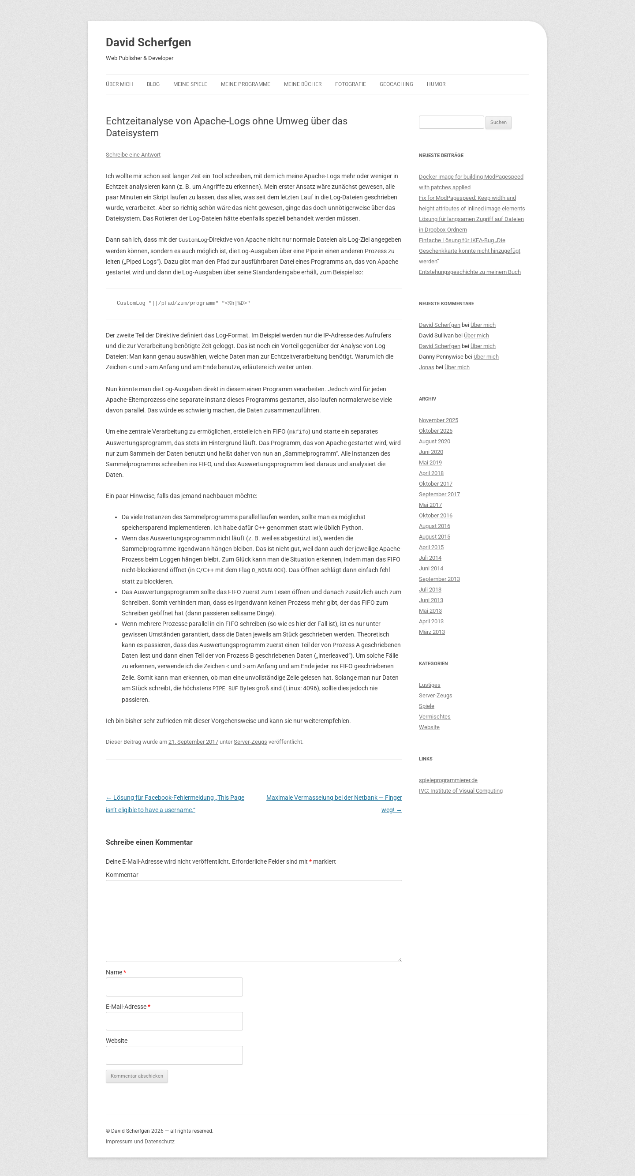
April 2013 (431, 621)
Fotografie (350, 84)
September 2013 (439, 579)
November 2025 (438, 420)
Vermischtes (435, 716)
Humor (436, 84)
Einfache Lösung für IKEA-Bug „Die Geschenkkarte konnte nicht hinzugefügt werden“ (469, 251)
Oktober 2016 (435, 515)
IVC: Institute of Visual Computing (461, 790)
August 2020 (434, 441)
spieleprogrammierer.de (448, 780)
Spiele (426, 706)
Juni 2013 (431, 600)
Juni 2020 (431, 452)
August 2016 (434, 526)
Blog (153, 84)
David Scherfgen (148, 42)
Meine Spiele (190, 84)
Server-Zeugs (250, 739)
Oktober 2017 (435, 483)
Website (116, 1037)
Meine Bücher (302, 84)
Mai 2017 (430, 505)
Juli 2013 (430, 589)
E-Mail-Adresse (128, 1003)
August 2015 (434, 536)
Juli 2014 (430, 557)
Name (116, 969)
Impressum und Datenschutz (140, 1139)
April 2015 (431, 547)
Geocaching (396, 84)
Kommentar (122, 872)
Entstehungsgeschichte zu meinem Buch (470, 272)
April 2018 (431, 473)
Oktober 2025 (435, 430)
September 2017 (439, 494)
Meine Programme (245, 84)
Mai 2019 (430, 462)
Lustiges (430, 685)
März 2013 (432, 632)
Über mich (119, 84)
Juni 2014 (431, 568)
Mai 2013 (430, 610)
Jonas (426, 367)
